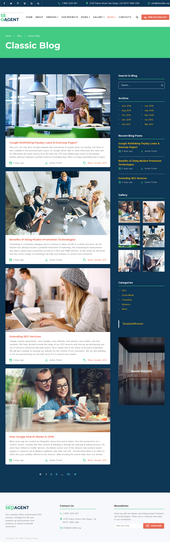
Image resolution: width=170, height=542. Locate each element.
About (39, 17)
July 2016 (149, 106)
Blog (111, 17)
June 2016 (126, 106)
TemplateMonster (132, 324)
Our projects (69, 17)
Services (51, 17)
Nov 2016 (149, 115)
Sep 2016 (149, 110)
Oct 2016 (126, 115)
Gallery (98, 17)
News (90, 163)
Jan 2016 (149, 119)
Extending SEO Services (25, 336)
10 (68, 474)
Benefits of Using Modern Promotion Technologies (42, 239)
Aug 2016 (126, 110)
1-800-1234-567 (69, 3)
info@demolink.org (160, 3)
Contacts (125, 17)
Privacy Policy (31, 538)
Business (126, 304)
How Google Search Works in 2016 (32, 436)
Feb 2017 (126, 124)
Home (29, 17)
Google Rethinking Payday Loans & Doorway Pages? (43, 142)
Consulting (127, 299)
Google (97, 163)
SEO (104, 163)
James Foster (55, 163)
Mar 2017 (149, 124)
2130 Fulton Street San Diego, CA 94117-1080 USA (114, 3)
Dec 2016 (126, 119)
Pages (84, 17)
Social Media (128, 295)
